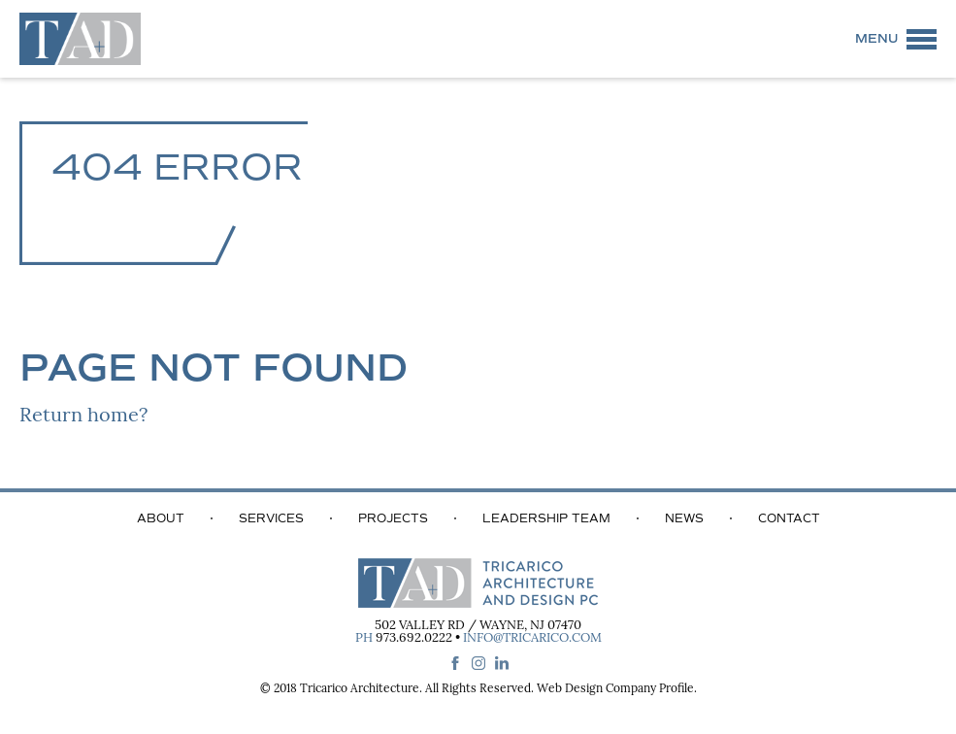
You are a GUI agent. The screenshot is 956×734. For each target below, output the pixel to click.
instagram (478, 663)
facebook (455, 663)
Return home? (83, 416)
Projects (393, 519)
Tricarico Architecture (359, 689)
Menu (876, 39)
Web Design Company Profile (615, 689)
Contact (789, 519)
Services (271, 519)
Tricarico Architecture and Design (80, 39)
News (684, 519)
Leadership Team (546, 519)
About (160, 519)
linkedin (502, 663)
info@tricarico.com (532, 638)
